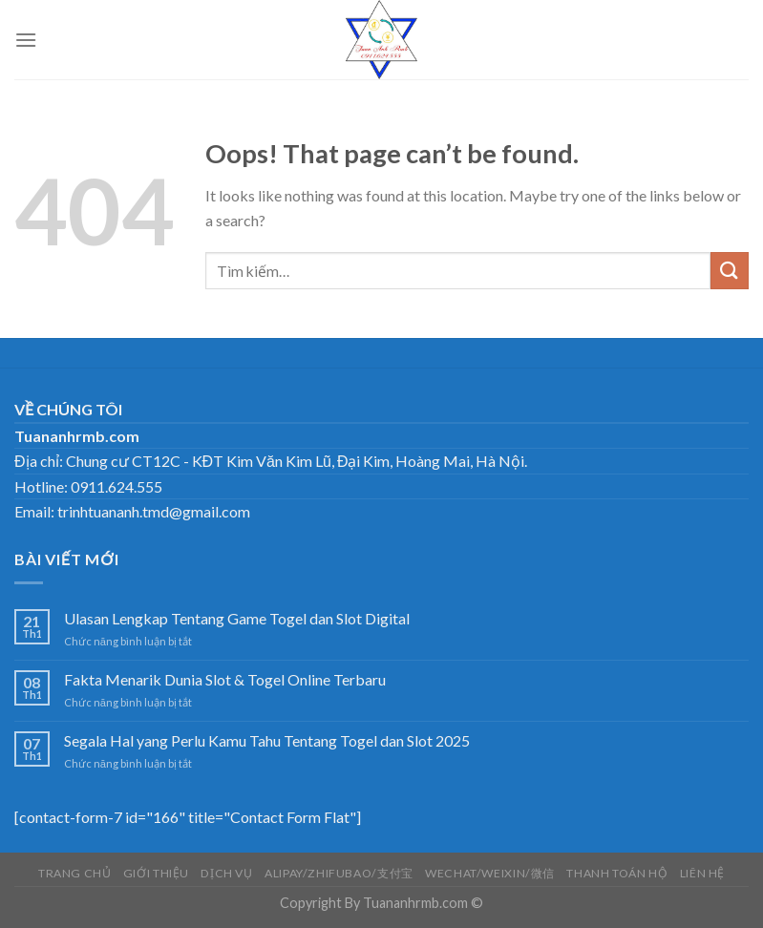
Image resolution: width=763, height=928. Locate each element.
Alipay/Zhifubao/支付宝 (339, 873)
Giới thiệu (156, 873)
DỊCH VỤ (226, 873)
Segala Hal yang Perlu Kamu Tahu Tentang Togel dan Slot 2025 (267, 740)
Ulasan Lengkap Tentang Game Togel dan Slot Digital (237, 618)
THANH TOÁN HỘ (617, 873)
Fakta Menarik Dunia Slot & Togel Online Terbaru (225, 679)
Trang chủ (75, 873)
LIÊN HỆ (702, 873)
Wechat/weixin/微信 (490, 873)
